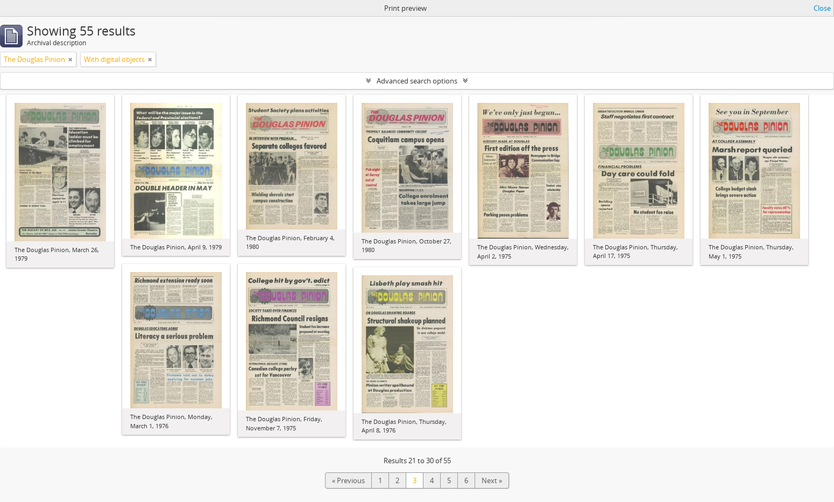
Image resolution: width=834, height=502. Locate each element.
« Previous (348, 480)
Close (822, 8)
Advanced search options (417, 81)
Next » (492, 480)
